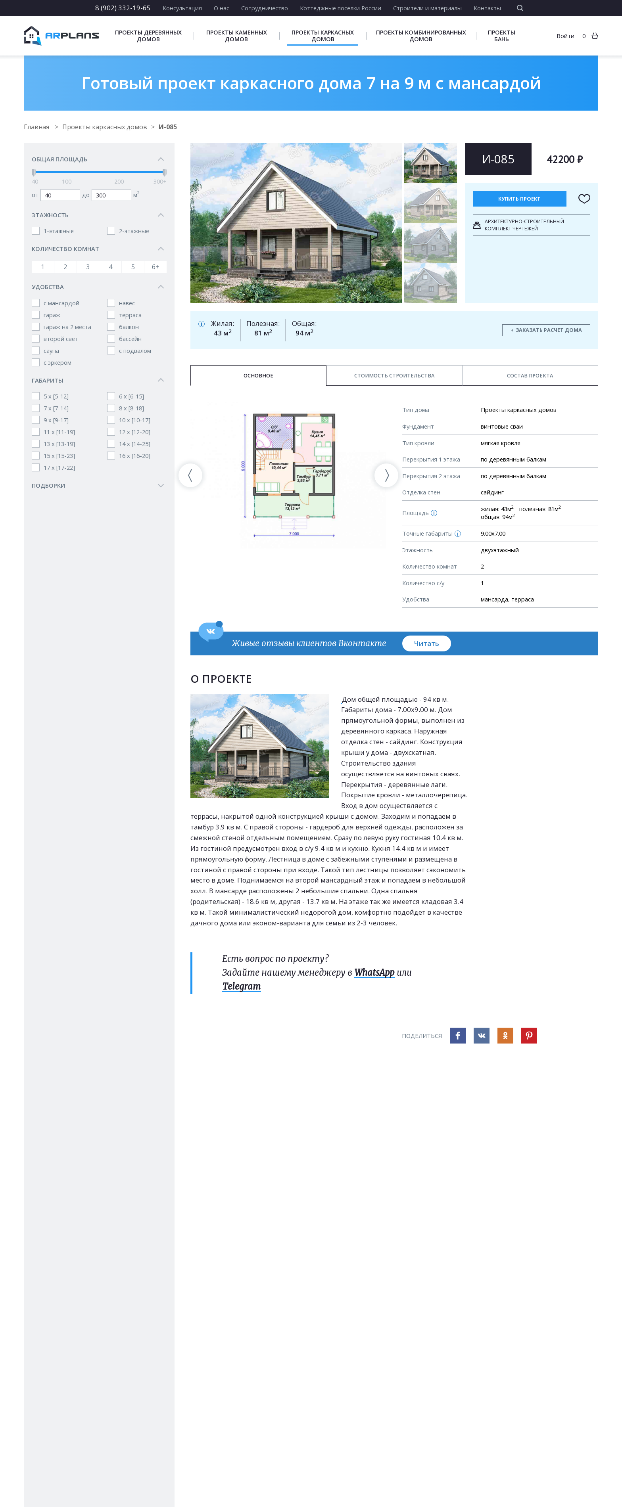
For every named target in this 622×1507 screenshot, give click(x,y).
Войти (565, 36)
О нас (221, 8)
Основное (258, 375)
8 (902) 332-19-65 (123, 7)
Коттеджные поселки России (340, 8)
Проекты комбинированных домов (421, 35)
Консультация (182, 8)
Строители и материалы (427, 8)
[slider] (34, 173)
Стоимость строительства (394, 375)
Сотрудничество (264, 8)
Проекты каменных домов (236, 35)
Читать (426, 643)
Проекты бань (501, 35)
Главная (37, 127)
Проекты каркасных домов (323, 35)
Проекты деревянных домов (148, 35)
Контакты (487, 8)
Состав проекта (530, 375)
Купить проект (519, 198)
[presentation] (190, 475)
